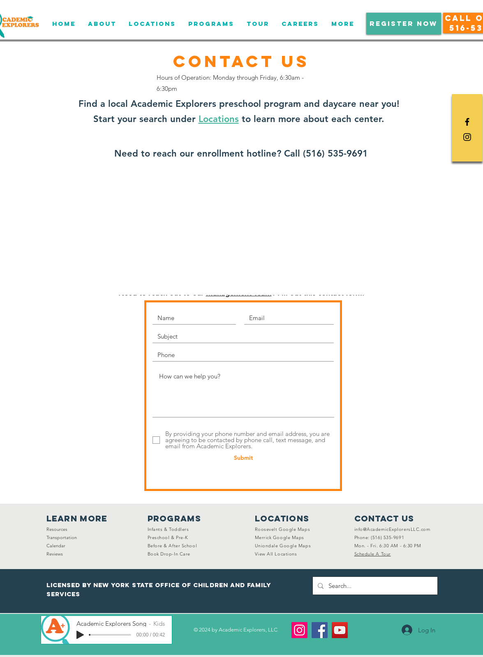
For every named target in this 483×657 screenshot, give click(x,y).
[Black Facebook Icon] (467, 122)
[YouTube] (340, 630)
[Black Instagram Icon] (467, 137)
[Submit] (243, 458)
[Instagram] (299, 630)
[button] (403, 24)
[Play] (80, 635)
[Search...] (374, 586)
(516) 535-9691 (335, 153)
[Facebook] (320, 630)
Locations (219, 118)
